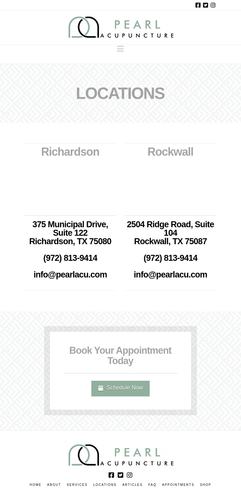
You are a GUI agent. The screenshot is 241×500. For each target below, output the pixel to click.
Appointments (178, 485)
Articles (132, 485)
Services (77, 485)
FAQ (152, 485)
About (54, 485)
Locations (105, 485)
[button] (120, 49)
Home (35, 485)
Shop (205, 485)
